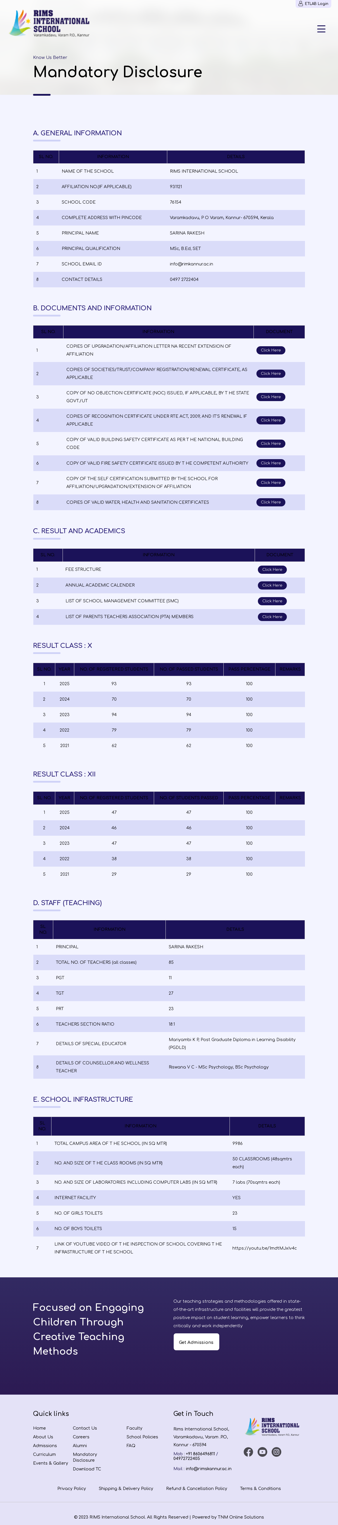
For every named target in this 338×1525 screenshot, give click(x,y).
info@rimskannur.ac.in (209, 1469)
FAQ (131, 1446)
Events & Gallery (50, 1463)
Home (39, 1428)
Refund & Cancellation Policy (196, 1488)
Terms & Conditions (260, 1488)
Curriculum (44, 1454)
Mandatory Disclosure (85, 1457)
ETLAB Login (313, 3)
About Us (43, 1437)
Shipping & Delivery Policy (126, 1488)
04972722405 (186, 1458)
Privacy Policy (71, 1488)
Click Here (271, 350)
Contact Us (85, 1428)
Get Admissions (196, 1342)
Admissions (45, 1446)
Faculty (134, 1428)
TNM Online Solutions (241, 1517)
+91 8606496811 (200, 1454)
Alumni (80, 1446)
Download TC (87, 1469)
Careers (81, 1437)
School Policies (142, 1437)
